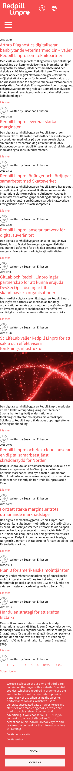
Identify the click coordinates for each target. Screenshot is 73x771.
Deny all (35, 751)
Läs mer (5, 102)
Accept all (34, 762)
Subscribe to (8, 671)
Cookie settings (15, 739)
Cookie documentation (19, 734)
